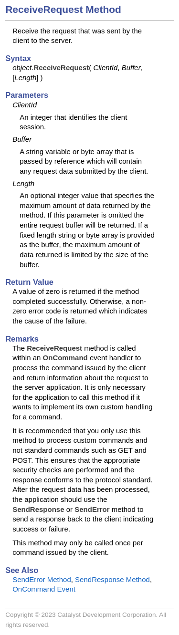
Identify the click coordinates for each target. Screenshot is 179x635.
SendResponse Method (112, 579)
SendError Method (41, 579)
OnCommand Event (43, 589)
